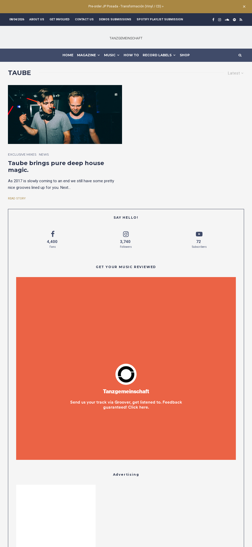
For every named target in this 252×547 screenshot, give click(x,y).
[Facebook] (213, 19)
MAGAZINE (86, 55)
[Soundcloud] (227, 19)
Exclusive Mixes (22, 154)
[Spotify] (234, 19)
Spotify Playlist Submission (160, 19)
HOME (67, 55)
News (44, 154)
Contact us (84, 19)
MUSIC (109, 55)
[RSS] (241, 19)
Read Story (17, 198)
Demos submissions (115, 19)
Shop (185, 55)
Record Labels (157, 55)
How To (131, 55)
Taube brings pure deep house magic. (56, 167)
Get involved (60, 19)
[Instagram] (219, 19)
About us (36, 19)
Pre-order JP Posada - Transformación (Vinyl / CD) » (126, 6)
